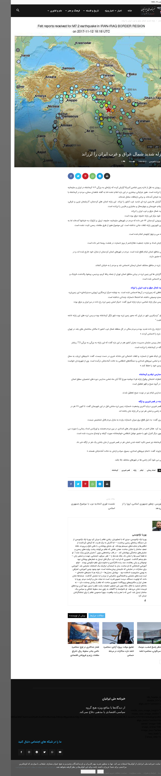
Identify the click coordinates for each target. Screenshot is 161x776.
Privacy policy (77, 771)
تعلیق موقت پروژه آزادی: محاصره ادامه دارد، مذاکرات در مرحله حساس (108, 651)
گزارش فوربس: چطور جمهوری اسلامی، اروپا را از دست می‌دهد (134, 506)
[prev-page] (156, 662)
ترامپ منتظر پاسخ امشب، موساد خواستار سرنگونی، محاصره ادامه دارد (143, 651)
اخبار (108, 10)
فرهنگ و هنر (62, 10)
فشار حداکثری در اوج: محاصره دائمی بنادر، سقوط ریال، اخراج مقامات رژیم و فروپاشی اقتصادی (73, 651)
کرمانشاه (104, 470)
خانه (119, 10)
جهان (146, 147)
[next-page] (151, 662)
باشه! (90, 771)
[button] (7, 11)
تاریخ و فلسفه (80, 10)
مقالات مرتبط (86, 616)
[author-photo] (148, 530)
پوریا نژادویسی (143, 161)
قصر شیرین (115, 470)
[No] (157, 768)
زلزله (124, 470)
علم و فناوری (44, 10)
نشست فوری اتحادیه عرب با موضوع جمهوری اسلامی (82, 506)
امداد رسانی (140, 470)
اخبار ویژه (98, 10)
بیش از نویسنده (66, 616)
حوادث (139, 147)
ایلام (131, 470)
